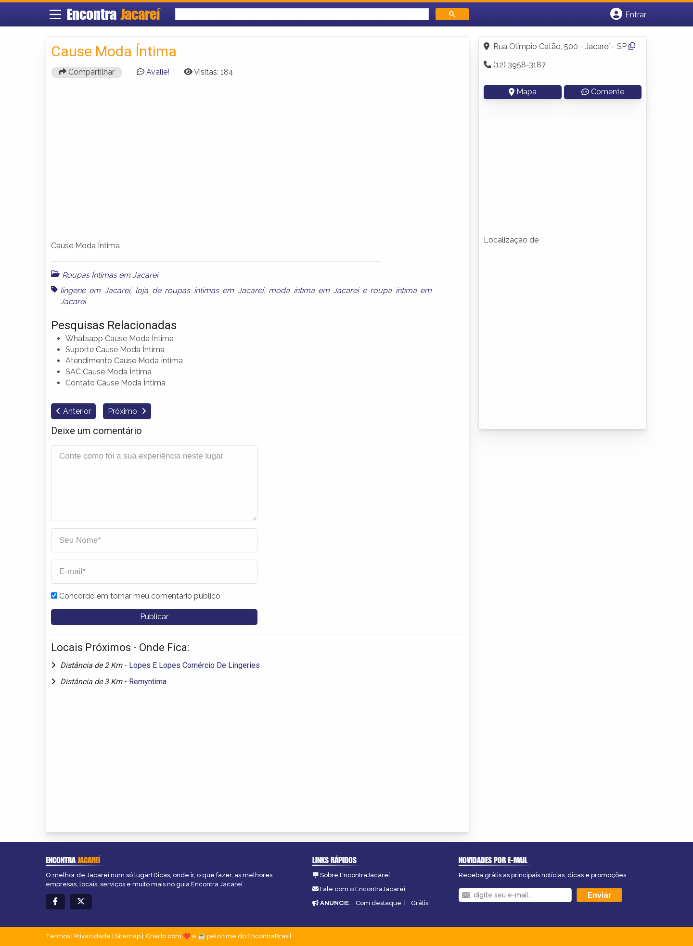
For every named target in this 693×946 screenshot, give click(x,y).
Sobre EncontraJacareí (355, 875)
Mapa (523, 91)
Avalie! (157, 72)
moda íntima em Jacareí (314, 290)
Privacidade (92, 936)
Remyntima (148, 681)
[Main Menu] (55, 14)
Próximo (123, 411)
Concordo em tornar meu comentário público (139, 596)
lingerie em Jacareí (95, 290)
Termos (58, 936)
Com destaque (378, 903)
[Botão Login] (628, 14)
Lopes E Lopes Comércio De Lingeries (194, 665)
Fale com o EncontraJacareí (362, 889)
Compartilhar (87, 72)
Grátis (419, 903)
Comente (602, 91)
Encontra (113, 14)
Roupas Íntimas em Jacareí (110, 275)
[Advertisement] (257, 163)
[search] (301, 14)
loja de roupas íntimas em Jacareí (199, 290)
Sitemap (128, 936)
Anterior (77, 411)
